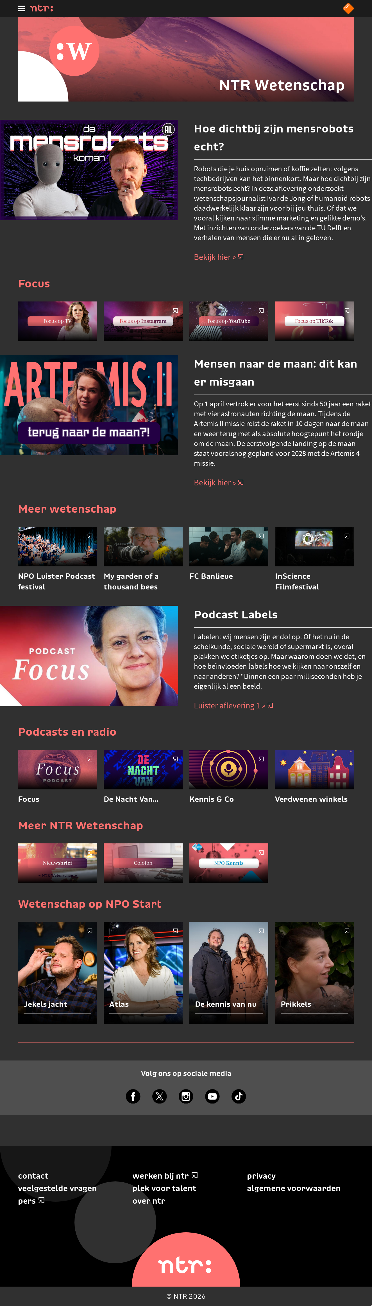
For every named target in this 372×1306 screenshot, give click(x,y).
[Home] (41, 10)
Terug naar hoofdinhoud (371, 1305)
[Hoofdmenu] (21, 8)
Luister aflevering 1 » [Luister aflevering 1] (233, 705)
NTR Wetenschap (282, 85)
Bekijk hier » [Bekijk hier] (219, 256)
